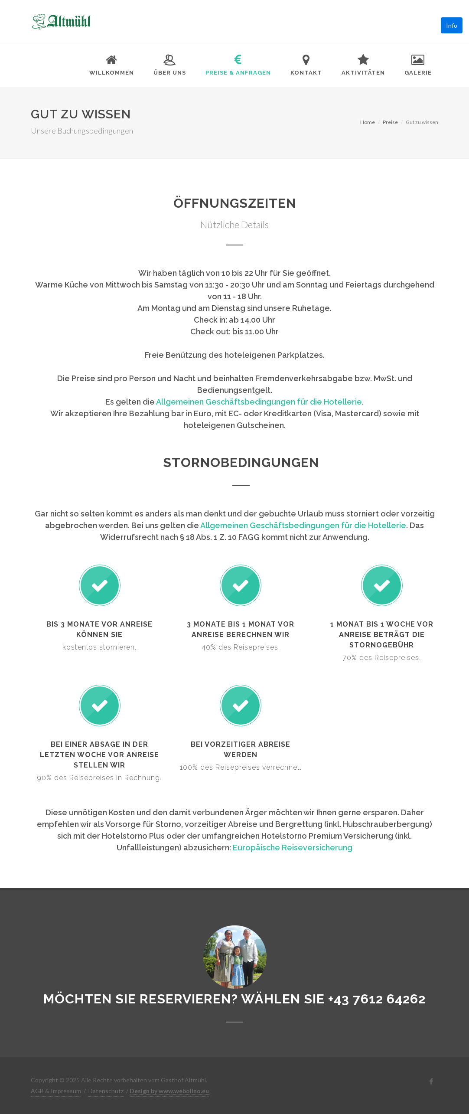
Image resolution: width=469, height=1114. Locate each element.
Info (451, 25)
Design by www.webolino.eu (169, 1090)
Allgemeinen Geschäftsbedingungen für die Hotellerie (259, 401)
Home (367, 122)
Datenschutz (106, 1090)
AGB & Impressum (56, 1090)
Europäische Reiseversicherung (292, 847)
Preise (390, 122)
